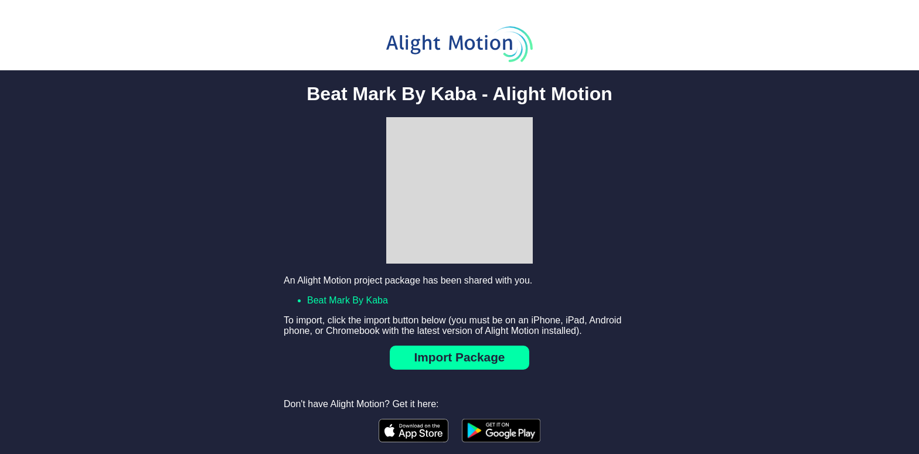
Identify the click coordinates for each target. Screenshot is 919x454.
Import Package (459, 357)
